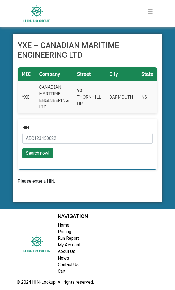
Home (63, 225)
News (63, 258)
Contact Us (68, 264)
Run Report (68, 238)
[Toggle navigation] (150, 14)
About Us (66, 251)
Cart (61, 271)
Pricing (64, 231)
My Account (69, 244)
